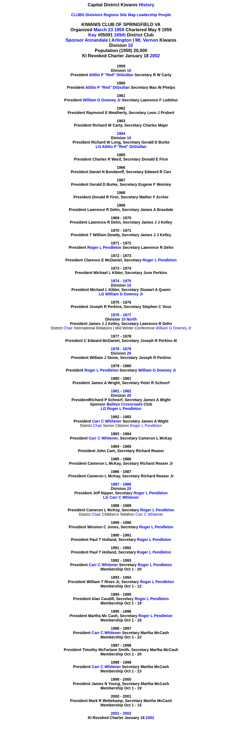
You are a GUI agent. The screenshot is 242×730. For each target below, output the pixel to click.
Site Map (128, 15)
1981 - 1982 (121, 391)
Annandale (96, 40)
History (146, 4)
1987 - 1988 (121, 484)
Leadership (147, 15)
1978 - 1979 (121, 349)
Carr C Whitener (107, 421)
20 (129, 353)
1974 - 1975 (121, 281)
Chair (68, 328)
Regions (111, 15)
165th (120, 34)
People (164, 15)
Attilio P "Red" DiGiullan (111, 75)
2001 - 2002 (121, 713)
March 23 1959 (108, 29)
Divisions (93, 15)
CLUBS (77, 15)
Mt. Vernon (146, 40)
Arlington (122, 40)
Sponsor (75, 40)
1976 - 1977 (121, 315)
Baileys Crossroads (125, 404)
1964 (121, 133)
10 (130, 45)
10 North (129, 319)
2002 (155, 55)
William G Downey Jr (102, 100)
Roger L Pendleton (104, 247)
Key (92, 34)
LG (98, 146)
